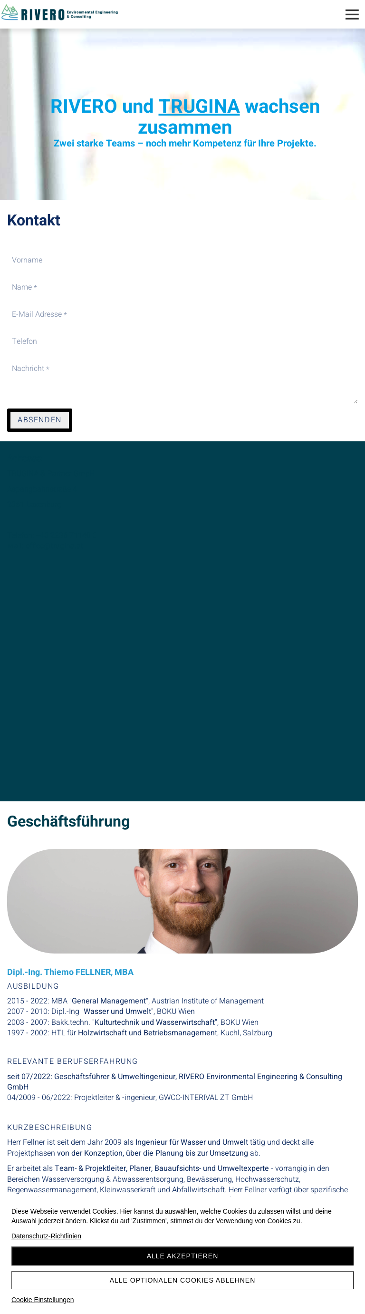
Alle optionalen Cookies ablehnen (183, 1280)
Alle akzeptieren (183, 1256)
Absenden (40, 420)
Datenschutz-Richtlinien (46, 1236)
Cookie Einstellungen (42, 1300)
